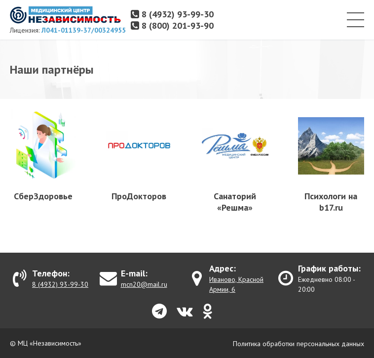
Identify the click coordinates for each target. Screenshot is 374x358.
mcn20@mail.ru (144, 284)
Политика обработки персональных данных (298, 343)
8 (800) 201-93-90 (172, 25)
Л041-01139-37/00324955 (83, 30)
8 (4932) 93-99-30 (172, 14)
